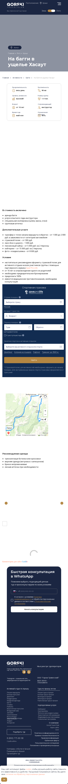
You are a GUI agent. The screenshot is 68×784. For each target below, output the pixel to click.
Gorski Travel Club (53, 725)
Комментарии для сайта (15, 562)
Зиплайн (10, 713)
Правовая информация (50, 738)
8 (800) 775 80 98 (15, 738)
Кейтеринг (42, 709)
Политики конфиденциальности (28, 598)
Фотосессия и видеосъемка (48, 713)
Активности (17, 78)
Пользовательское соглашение (47, 743)
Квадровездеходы (13, 701)
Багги (28, 78)
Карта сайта (54, 727)
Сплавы (10, 705)
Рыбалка (10, 707)
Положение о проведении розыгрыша (44, 745)
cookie (28, 769)
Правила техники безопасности (47, 735)
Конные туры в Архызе (46, 694)
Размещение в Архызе (16, 751)
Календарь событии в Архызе (18, 749)
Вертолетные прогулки (15, 709)
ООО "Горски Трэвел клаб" (48, 678)
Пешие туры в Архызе (45, 692)
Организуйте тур (13, 753)
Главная (11, 53)
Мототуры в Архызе (45, 698)
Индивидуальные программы (49, 717)
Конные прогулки (13, 694)
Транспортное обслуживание (49, 715)
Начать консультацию (34, 609)
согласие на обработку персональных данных (25, 774)
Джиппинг (10, 696)
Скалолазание (12, 715)
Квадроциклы (12, 698)
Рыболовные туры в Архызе (48, 701)
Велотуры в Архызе (45, 696)
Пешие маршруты (13, 692)
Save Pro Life (32, 268)
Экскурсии (11, 723)
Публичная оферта (52, 740)
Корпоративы (43, 711)
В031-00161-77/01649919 (42, 682)
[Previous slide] (6, 503)
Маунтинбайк (12, 719)
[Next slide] (61, 503)
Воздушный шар (13, 711)
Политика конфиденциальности (46, 733)
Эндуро (9, 721)
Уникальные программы (47, 719)
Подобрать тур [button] (19, 732)
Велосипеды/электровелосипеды (14, 717)
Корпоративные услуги (47, 705)
